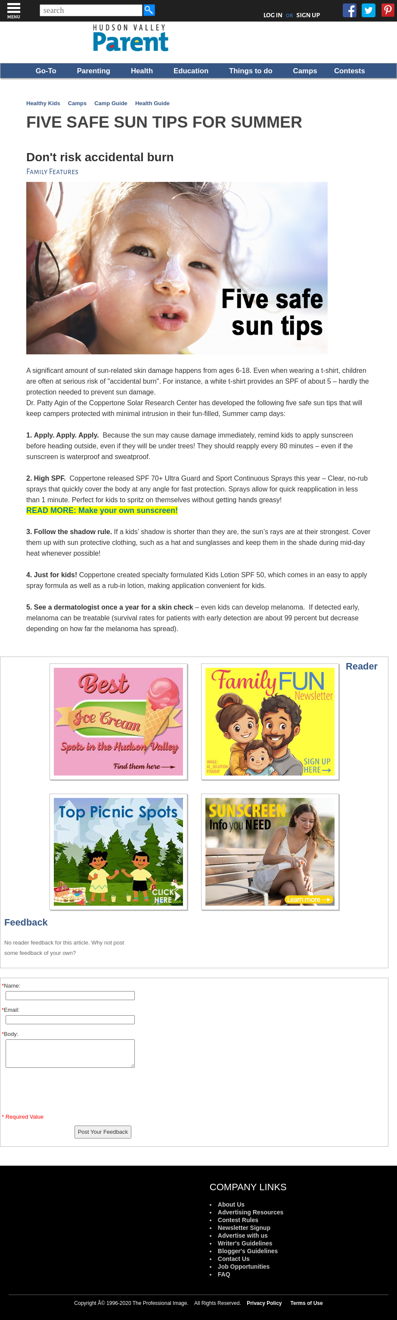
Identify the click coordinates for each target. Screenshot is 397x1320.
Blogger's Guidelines (248, 1251)
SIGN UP (308, 15)
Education (191, 71)
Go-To (46, 71)
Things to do (251, 71)
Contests (349, 71)
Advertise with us (243, 1235)
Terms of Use (307, 1303)
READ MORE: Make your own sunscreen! (102, 510)
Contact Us (234, 1258)
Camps (305, 71)
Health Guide (152, 103)
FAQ (224, 1274)
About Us (231, 1204)
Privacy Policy (264, 1303)
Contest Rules (238, 1220)
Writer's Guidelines (245, 1243)
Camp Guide (110, 103)
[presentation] (70, 1092)
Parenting (93, 71)
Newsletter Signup (244, 1227)
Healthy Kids (43, 103)
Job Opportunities (244, 1266)
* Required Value (22, 1117)
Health (142, 71)
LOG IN (273, 15)
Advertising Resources (251, 1212)
